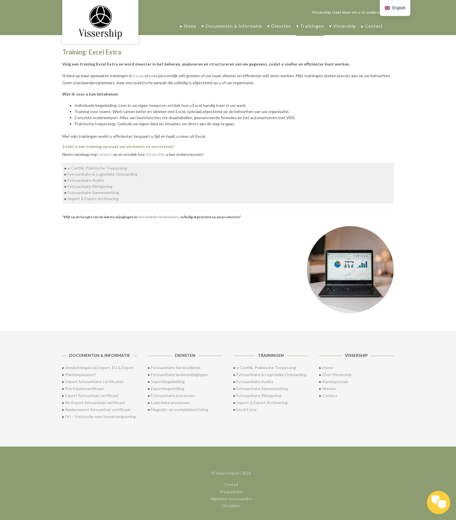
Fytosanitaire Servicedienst (176, 367)
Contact (329, 395)
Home (327, 367)
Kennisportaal (335, 381)
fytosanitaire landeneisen (158, 217)
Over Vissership (337, 374)
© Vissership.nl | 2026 (231, 472)
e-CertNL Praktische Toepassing (97, 167)
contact (105, 154)
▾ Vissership (342, 26)
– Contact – (231, 484)
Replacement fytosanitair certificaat (98, 409)
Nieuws (329, 388)
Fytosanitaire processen (173, 395)
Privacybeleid (231, 491)
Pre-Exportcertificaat (84, 388)
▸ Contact (372, 26)
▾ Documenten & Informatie (232, 26)
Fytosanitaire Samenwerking (93, 192)
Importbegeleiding (168, 381)
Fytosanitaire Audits (85, 180)
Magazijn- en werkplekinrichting (179, 409)
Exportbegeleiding (167, 388)
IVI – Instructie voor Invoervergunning (100, 416)
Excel (138, 75)
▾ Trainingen (310, 26)
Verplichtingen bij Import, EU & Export (99, 367)
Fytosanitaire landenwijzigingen (179, 374)
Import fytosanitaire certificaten (94, 381)
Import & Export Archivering (93, 198)
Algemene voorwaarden (231, 498)
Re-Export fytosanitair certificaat (95, 402)
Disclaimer (231, 505)
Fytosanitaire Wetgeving (90, 186)
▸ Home (188, 26)
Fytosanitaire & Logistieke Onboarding (102, 174)
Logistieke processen (170, 402)
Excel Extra (246, 409)
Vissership (155, 154)
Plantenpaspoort (80, 374)
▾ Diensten (279, 26)
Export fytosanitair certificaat (92, 395)
